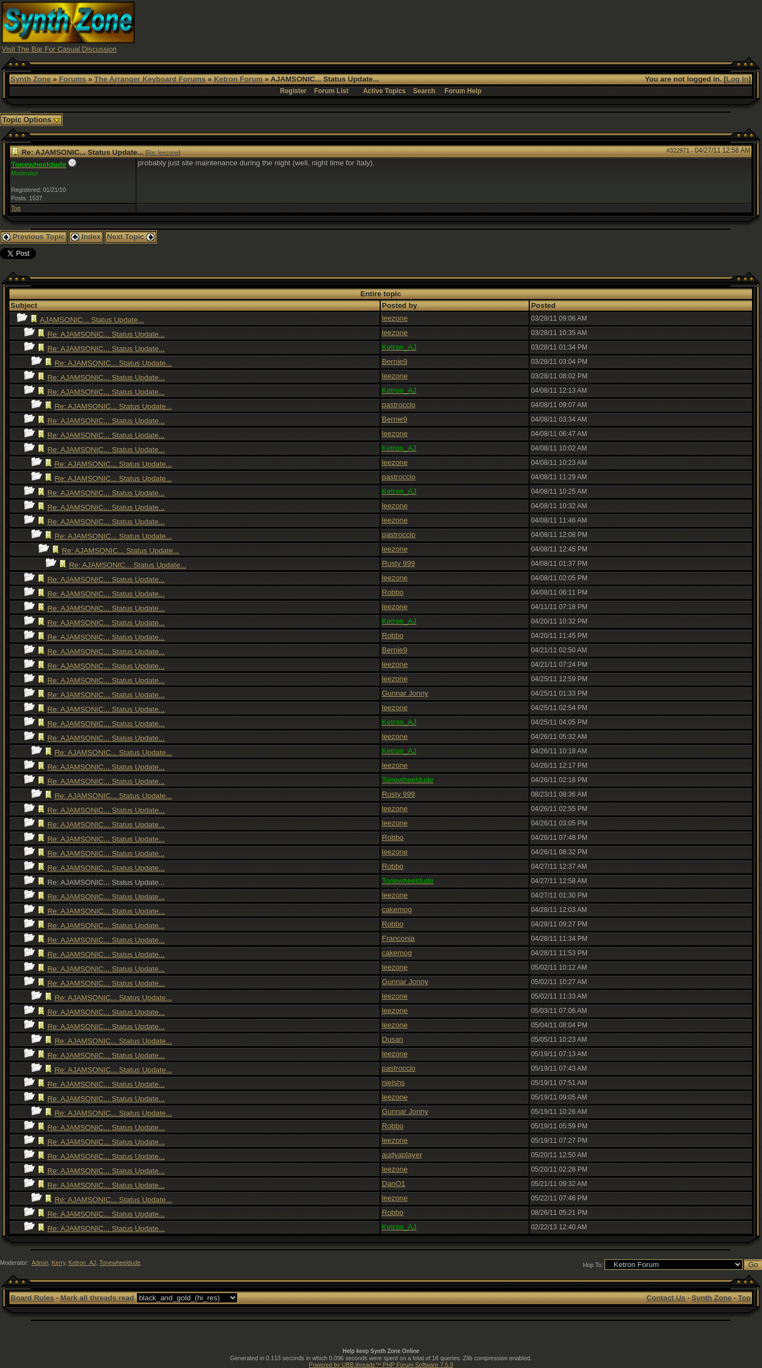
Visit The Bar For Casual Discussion (59, 49)
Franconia (398, 938)
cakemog (397, 909)
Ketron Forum (238, 79)
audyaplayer (402, 1155)
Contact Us (665, 1298)
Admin (40, 1262)
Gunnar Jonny (405, 693)
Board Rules (32, 1298)
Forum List (331, 91)
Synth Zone (31, 79)
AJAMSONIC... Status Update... (92, 320)
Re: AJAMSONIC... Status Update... (106, 334)
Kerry (58, 1262)
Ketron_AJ (82, 1262)
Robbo (392, 592)
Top (16, 208)
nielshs (393, 1082)
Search (424, 91)
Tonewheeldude (120, 1262)
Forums (72, 79)
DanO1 (393, 1183)
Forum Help (463, 91)
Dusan (392, 1039)
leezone (395, 318)
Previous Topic (33, 236)
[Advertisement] (558, 27)
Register (293, 91)
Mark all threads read (97, 1298)
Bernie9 (394, 361)
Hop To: (593, 1264)
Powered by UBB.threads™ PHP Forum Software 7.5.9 (381, 1364)
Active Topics (384, 91)
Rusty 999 (398, 563)
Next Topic (131, 236)
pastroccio (399, 405)
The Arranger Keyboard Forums (150, 79)
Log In (738, 79)
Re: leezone (163, 152)
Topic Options (31, 119)
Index (86, 236)
